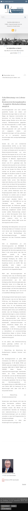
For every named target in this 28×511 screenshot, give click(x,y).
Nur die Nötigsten (6, 508)
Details (13, 506)
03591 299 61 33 (9, 1)
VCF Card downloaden (10, 475)
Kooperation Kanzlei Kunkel (13, 26)
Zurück (24, 484)
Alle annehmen (5, 506)
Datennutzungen (23, 499)
